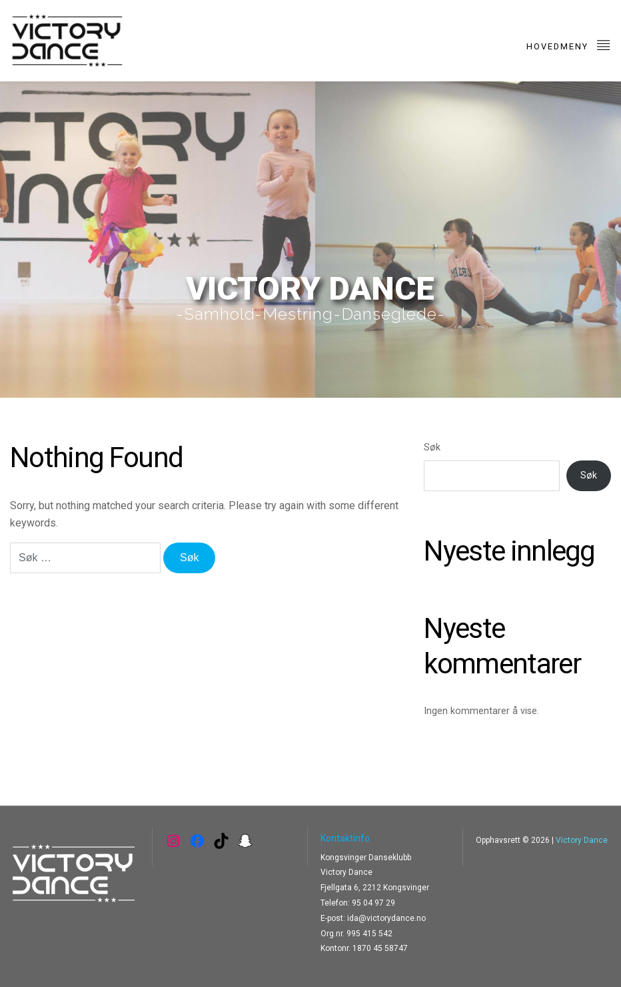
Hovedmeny (568, 44)
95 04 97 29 (373, 903)
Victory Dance (582, 840)
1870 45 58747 (380, 948)
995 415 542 (369, 933)
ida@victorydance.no (386, 918)
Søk (432, 447)
